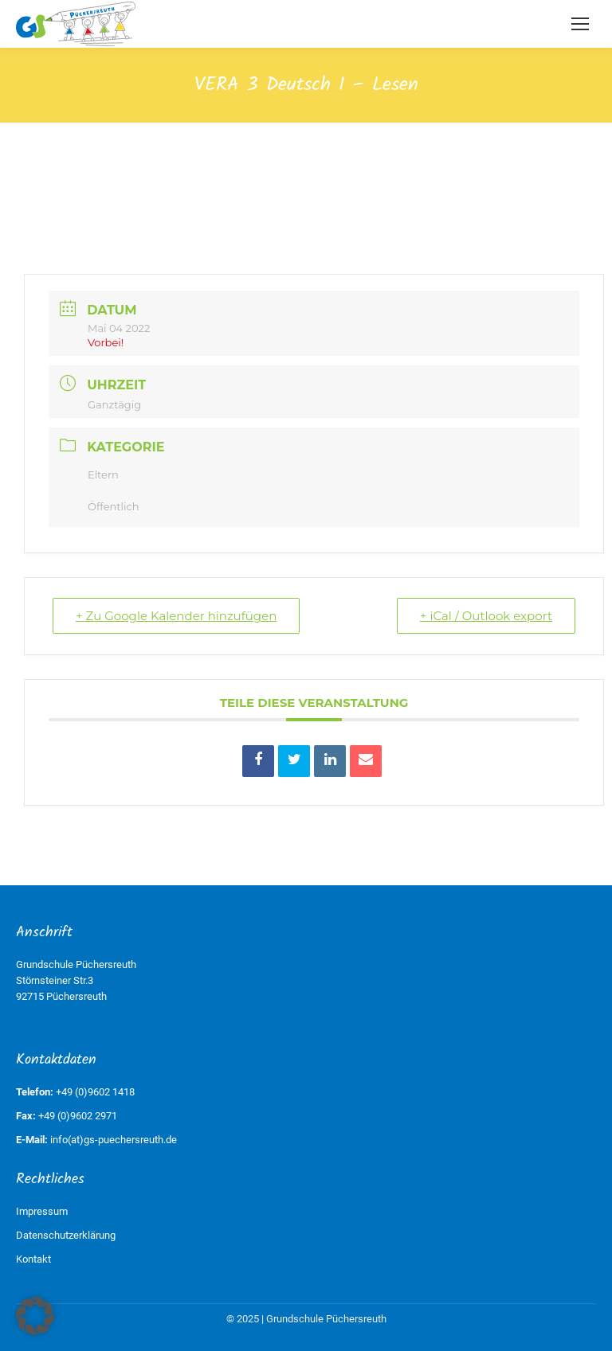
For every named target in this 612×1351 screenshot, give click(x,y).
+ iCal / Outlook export (486, 615)
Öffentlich (113, 506)
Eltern (103, 474)
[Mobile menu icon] (580, 24)
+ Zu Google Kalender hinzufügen (176, 615)
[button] (35, 1316)
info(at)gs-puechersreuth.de (113, 1140)
